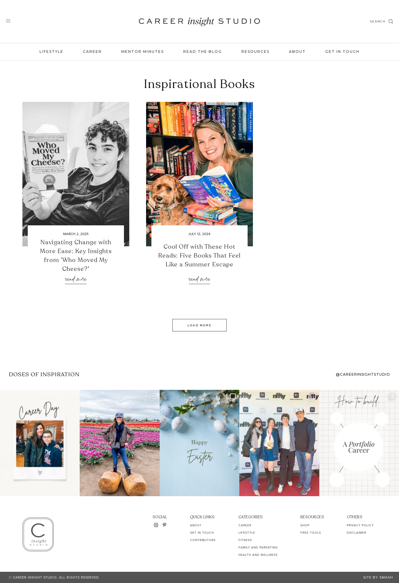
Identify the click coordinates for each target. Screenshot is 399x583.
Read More (75, 279)
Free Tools (310, 532)
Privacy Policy (360, 525)
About (297, 51)
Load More (199, 325)
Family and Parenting (258, 547)
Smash (386, 577)
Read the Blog (202, 51)
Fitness (245, 540)
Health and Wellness (258, 555)
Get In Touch (342, 51)
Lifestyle (51, 51)
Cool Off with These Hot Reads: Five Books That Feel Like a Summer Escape (199, 255)
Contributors (203, 540)
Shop (305, 525)
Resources (255, 51)
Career (92, 51)
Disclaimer (356, 532)
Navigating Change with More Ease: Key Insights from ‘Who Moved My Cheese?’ (76, 255)
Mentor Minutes (142, 51)
